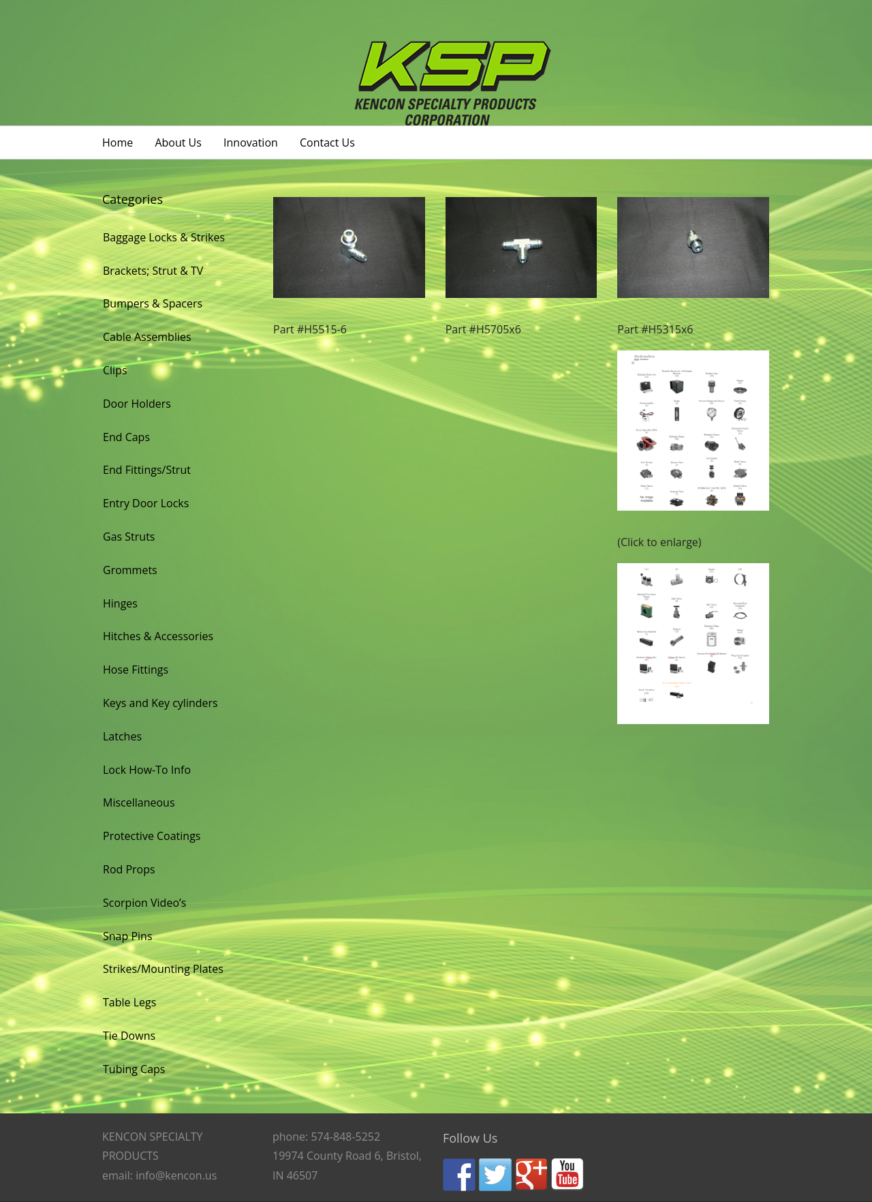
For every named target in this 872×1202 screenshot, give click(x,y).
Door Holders (137, 403)
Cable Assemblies (147, 336)
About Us (178, 142)
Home (117, 142)
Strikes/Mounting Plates (163, 968)
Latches (122, 736)
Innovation (250, 142)
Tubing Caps (134, 1069)
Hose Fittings (135, 669)
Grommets (130, 569)
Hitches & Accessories (158, 636)
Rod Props (129, 869)
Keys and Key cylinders (160, 702)
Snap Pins (128, 936)
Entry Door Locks (146, 503)
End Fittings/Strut (147, 469)
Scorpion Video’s (144, 902)
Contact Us (327, 142)
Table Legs (129, 1002)
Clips (115, 370)
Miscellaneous (139, 802)
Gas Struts (129, 536)
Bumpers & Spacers (152, 303)
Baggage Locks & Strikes (164, 237)
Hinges (120, 603)
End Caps (126, 437)
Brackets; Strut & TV (153, 270)
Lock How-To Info (147, 769)
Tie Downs (129, 1035)
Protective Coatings (151, 835)
